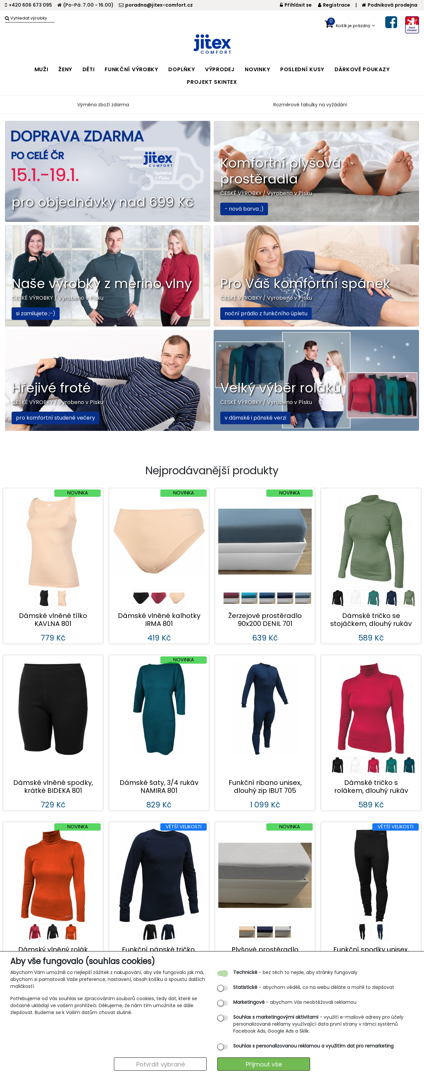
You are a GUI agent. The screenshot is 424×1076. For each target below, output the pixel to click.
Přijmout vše (264, 1064)
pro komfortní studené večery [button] (55, 418)
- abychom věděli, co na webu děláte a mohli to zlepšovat (313, 987)
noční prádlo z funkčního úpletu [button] (266, 313)
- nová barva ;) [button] (244, 209)
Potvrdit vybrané (160, 1064)
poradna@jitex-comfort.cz (156, 5)
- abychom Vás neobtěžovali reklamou (294, 1002)
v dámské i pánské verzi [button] (255, 418)
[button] (350, 24)
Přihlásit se (296, 5)
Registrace (334, 5)
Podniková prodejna (389, 5)
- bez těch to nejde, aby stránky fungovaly (295, 972)
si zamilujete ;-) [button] (35, 313)
